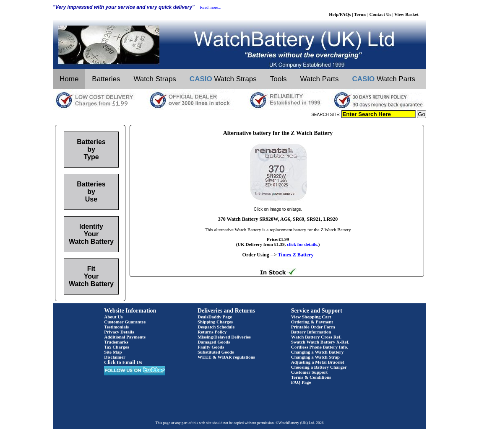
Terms (360, 14)
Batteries (106, 79)
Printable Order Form (313, 326)
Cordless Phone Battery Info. (319, 346)
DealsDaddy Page (215, 316)
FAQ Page (301, 382)
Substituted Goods (216, 351)
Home (69, 79)
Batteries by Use (91, 192)
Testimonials (116, 326)
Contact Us (380, 14)
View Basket (406, 14)
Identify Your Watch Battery (91, 234)
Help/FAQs (340, 14)
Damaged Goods (214, 341)
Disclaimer (114, 356)
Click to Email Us (123, 362)
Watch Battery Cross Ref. (316, 336)
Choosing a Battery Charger (319, 367)
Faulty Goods (211, 346)
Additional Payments (125, 336)
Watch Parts (319, 79)
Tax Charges (116, 346)
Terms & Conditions (311, 377)
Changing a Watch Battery (317, 351)
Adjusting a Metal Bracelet (317, 361)
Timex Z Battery (295, 255)
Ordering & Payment (312, 321)
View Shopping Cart (311, 316)
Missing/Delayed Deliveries (224, 336)
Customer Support (309, 372)
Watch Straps (154, 79)
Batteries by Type (91, 149)
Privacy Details (119, 331)
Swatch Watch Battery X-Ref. (320, 341)
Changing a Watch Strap (315, 356)
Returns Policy (212, 331)
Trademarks (116, 341)
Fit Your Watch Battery (91, 276)
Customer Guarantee (125, 321)
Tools (278, 79)
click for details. (302, 244)
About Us (113, 316)
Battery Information (311, 331)
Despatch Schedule (216, 326)
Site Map (113, 351)
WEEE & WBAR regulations (226, 356)
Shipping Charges (215, 321)
